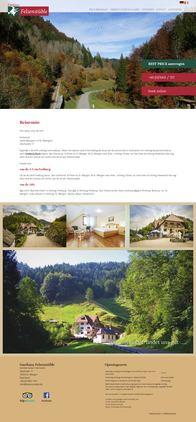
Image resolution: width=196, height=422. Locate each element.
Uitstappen (148, 9)
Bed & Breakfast (98, 9)
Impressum (155, 413)
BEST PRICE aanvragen (166, 64)
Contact (161, 9)
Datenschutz (169, 413)
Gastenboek (175, 9)
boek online (157, 91)
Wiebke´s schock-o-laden (124, 9)
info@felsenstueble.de (31, 384)
